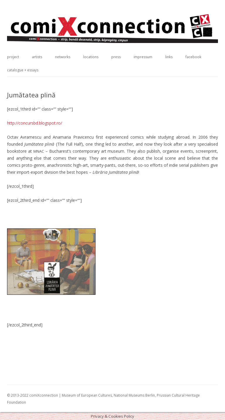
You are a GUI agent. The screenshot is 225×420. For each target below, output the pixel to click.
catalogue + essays (22, 70)
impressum (143, 56)
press (116, 56)
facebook (193, 56)
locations (90, 56)
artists (37, 56)
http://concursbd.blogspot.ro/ (34, 123)
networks (62, 56)
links (169, 56)
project (13, 56)
